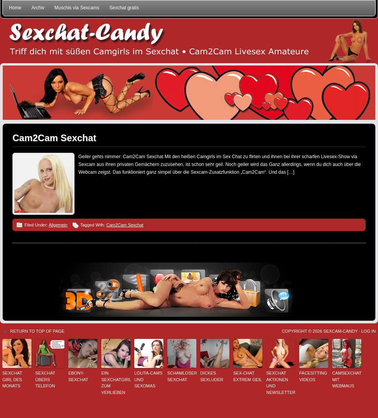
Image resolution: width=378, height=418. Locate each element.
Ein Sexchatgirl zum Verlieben (115, 383)
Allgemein (58, 225)
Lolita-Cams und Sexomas (148, 379)
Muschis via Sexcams (76, 7)
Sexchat (189, 41)
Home (15, 7)
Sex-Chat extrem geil (247, 376)
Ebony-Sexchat (78, 376)
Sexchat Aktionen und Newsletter (280, 383)
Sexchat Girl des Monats (12, 379)
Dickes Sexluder (211, 376)
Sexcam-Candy (340, 331)
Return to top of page (37, 331)
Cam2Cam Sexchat (54, 138)
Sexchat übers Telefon (45, 379)
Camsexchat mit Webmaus (346, 379)
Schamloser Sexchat (181, 376)
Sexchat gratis (124, 7)
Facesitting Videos (313, 376)
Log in (368, 331)
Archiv (37, 7)
